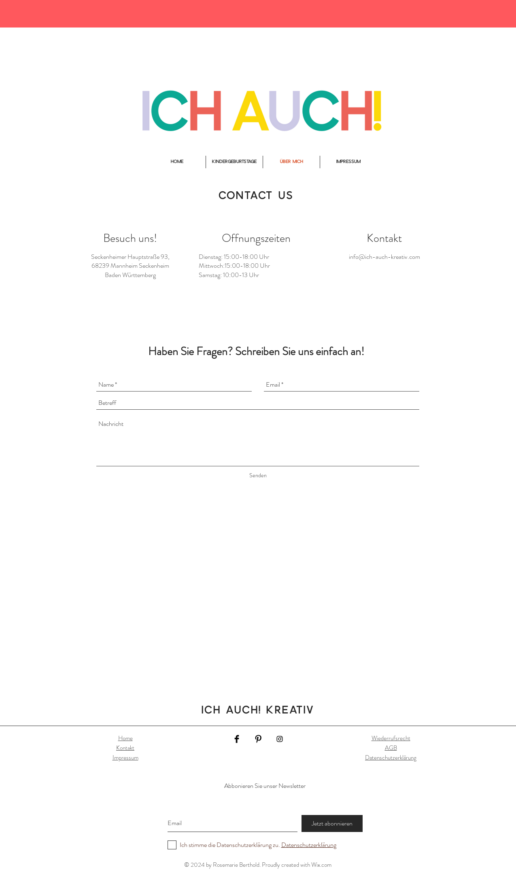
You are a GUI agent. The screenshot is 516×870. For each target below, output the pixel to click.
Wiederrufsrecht (391, 738)
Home (125, 738)
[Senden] (258, 476)
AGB (391, 747)
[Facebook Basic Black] (237, 739)
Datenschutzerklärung (390, 757)
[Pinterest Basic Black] (258, 739)
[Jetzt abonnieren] (332, 823)
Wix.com (321, 864)
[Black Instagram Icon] (280, 739)
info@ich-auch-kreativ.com (384, 256)
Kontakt (125, 747)
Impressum (125, 757)
